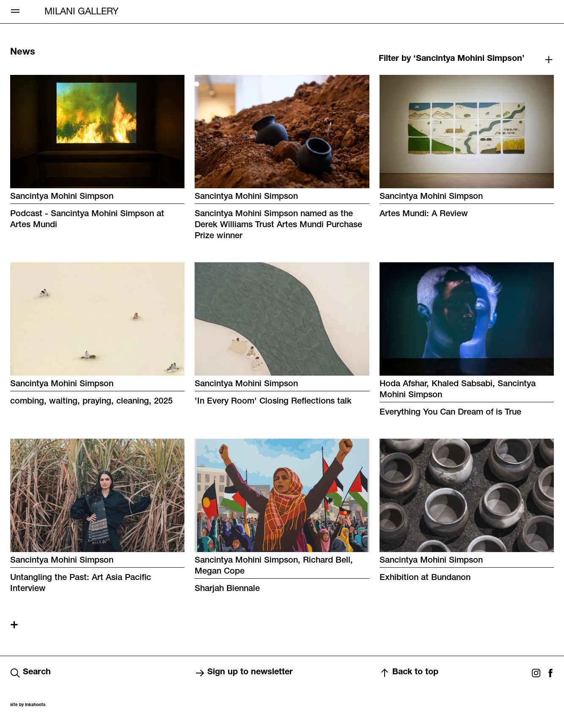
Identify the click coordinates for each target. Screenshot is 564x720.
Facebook (550, 673)
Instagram (536, 673)
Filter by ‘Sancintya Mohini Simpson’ (452, 59)
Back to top (409, 673)
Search (30, 673)
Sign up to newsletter (244, 673)
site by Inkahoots (27, 705)
